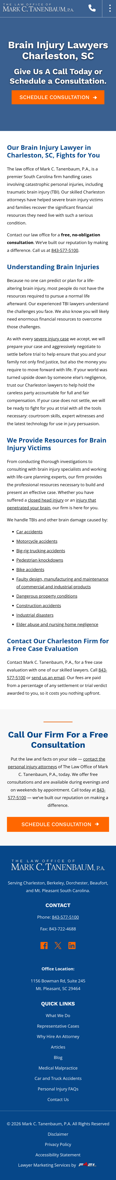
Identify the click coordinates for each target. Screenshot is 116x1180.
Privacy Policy (58, 1144)
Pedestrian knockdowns (39, 560)
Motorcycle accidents (36, 541)
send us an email (48, 677)
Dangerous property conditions (46, 596)
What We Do (58, 1015)
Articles (58, 1047)
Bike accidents (30, 569)
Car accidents (29, 531)
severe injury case (51, 339)
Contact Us (58, 1099)
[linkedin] (72, 948)
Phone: (58, 917)
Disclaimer (58, 1134)
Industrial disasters (34, 615)
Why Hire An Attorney (58, 1036)
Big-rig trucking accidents (40, 550)
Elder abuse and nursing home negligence (57, 624)
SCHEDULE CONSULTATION (58, 97)
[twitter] (58, 948)
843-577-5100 (64, 250)
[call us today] (99, 9)
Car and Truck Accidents (58, 1078)
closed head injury (46, 500)
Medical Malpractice (58, 1068)
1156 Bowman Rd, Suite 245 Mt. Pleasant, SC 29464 (58, 984)
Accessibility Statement (58, 1155)
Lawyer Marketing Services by (58, 1165)
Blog (58, 1057)
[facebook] (44, 948)
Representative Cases (58, 1026)
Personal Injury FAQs (58, 1089)
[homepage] (58, 867)
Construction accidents (38, 605)
